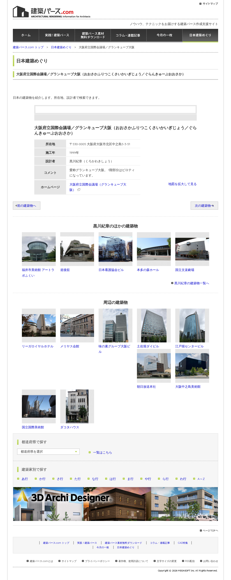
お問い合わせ (210, 561)
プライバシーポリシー (97, 561)
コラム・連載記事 (128, 35)
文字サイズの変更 (167, 561)
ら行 (165, 479)
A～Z (201, 479)
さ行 (60, 479)
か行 (42, 479)
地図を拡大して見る (182, 184)
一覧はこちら (102, 452)
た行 (77, 479)
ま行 (130, 479)
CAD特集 (183, 542)
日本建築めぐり (200, 35)
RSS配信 (190, 561)
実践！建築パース (57, 35)
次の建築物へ (204, 205)
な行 (95, 479)
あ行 (25, 479)
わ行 (183, 479)
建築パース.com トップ (28, 47)
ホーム (26, 35)
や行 (148, 479)
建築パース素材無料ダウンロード (93, 35)
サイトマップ (69, 561)
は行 (113, 479)
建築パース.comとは (41, 561)
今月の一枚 (164, 35)
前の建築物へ (26, 205)
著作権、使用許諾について (133, 561)
